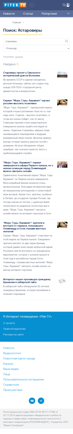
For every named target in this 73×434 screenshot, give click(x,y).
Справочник (11, 384)
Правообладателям (14, 328)
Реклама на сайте (13, 334)
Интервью (55, 13)
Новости (9, 13)
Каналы (8, 363)
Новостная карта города (19, 358)
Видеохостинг (12, 353)
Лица (6, 374)
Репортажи (38, 13)
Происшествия (12, 390)
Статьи (23, 13)
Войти (68, 5)
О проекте (9, 323)
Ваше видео (11, 369)
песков (19, 57)
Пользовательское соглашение (23, 379)
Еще (67, 13)
